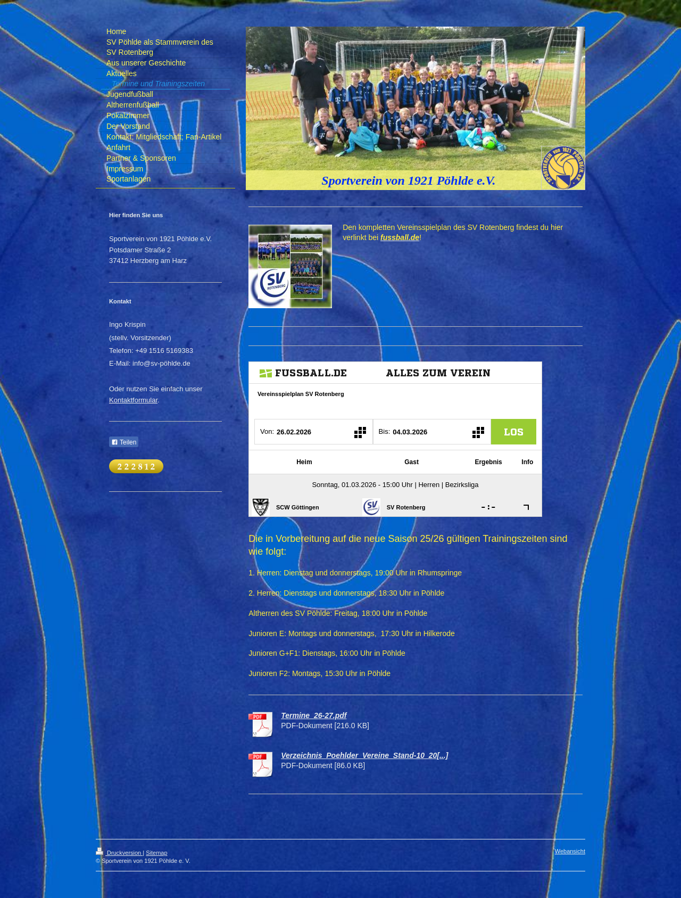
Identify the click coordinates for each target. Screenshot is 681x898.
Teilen (123, 442)
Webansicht (570, 851)
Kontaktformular (133, 400)
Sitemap (156, 853)
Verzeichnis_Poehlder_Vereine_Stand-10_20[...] (364, 755)
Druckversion (119, 853)
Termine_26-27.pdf (313, 715)
